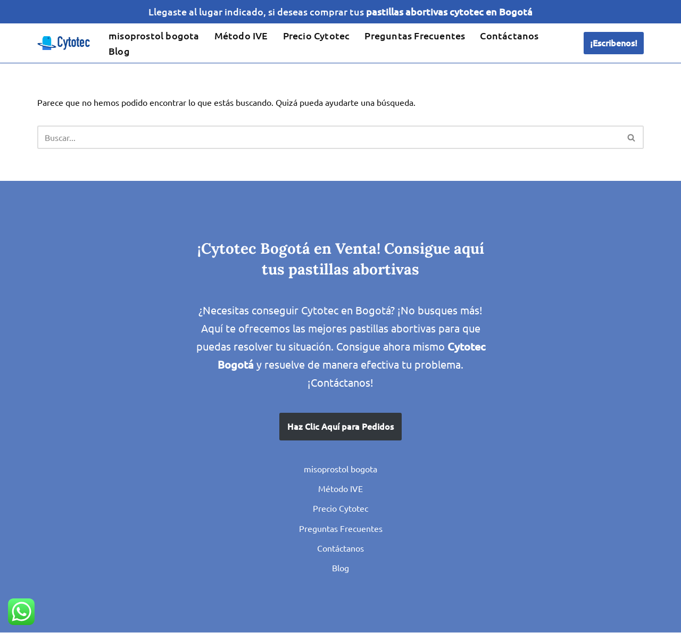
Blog (119, 51)
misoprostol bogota (154, 35)
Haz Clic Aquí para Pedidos (340, 426)
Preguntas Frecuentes (414, 35)
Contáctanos (509, 35)
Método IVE (241, 35)
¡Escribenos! (613, 43)
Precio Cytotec (316, 35)
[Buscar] (328, 137)
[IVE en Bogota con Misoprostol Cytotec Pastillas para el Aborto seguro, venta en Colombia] (63, 44)
